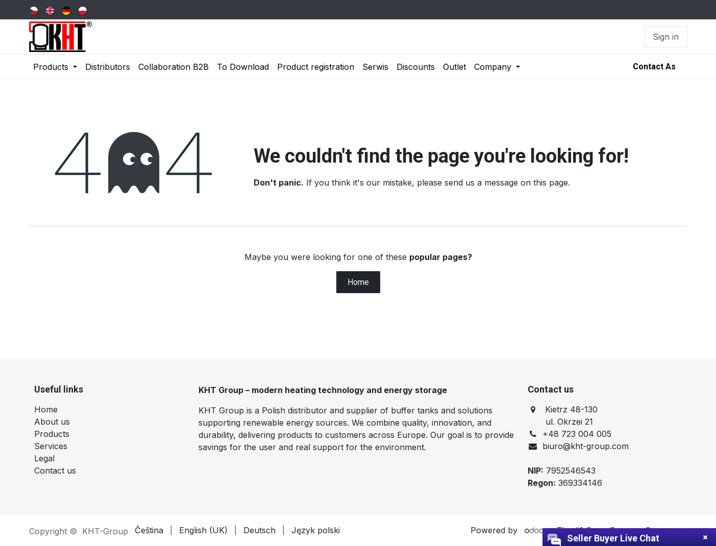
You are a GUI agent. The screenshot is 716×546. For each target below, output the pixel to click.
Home (358, 282)
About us (52, 422)
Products (51, 434)
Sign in (666, 37)
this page (550, 182)
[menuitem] (34, 9)
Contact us (55, 470)
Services (50, 446)
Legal (44, 458)
